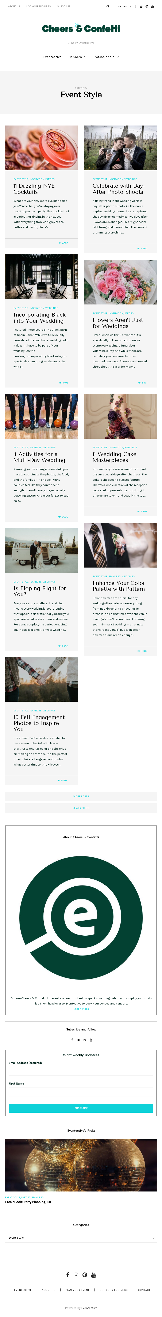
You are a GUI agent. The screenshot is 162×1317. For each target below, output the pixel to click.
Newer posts (81, 808)
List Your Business (38, 6)
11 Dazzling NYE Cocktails (34, 189)
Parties (50, 179)
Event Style (21, 179)
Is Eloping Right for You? (40, 591)
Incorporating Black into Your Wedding (40, 317)
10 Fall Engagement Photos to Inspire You (39, 723)
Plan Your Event (77, 1289)
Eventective (52, 57)
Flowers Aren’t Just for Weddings (118, 323)
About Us (14, 6)
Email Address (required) (25, 1063)
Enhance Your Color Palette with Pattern (119, 586)
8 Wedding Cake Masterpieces (114, 457)
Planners (75, 57)
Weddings (130, 179)
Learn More (81, 1009)
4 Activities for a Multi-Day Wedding (39, 457)
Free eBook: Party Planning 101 (28, 1202)
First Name (16, 1083)
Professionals (104, 57)
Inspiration (37, 179)
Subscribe (63, 6)
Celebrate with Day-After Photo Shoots (119, 189)
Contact (144, 1289)
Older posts (81, 796)
